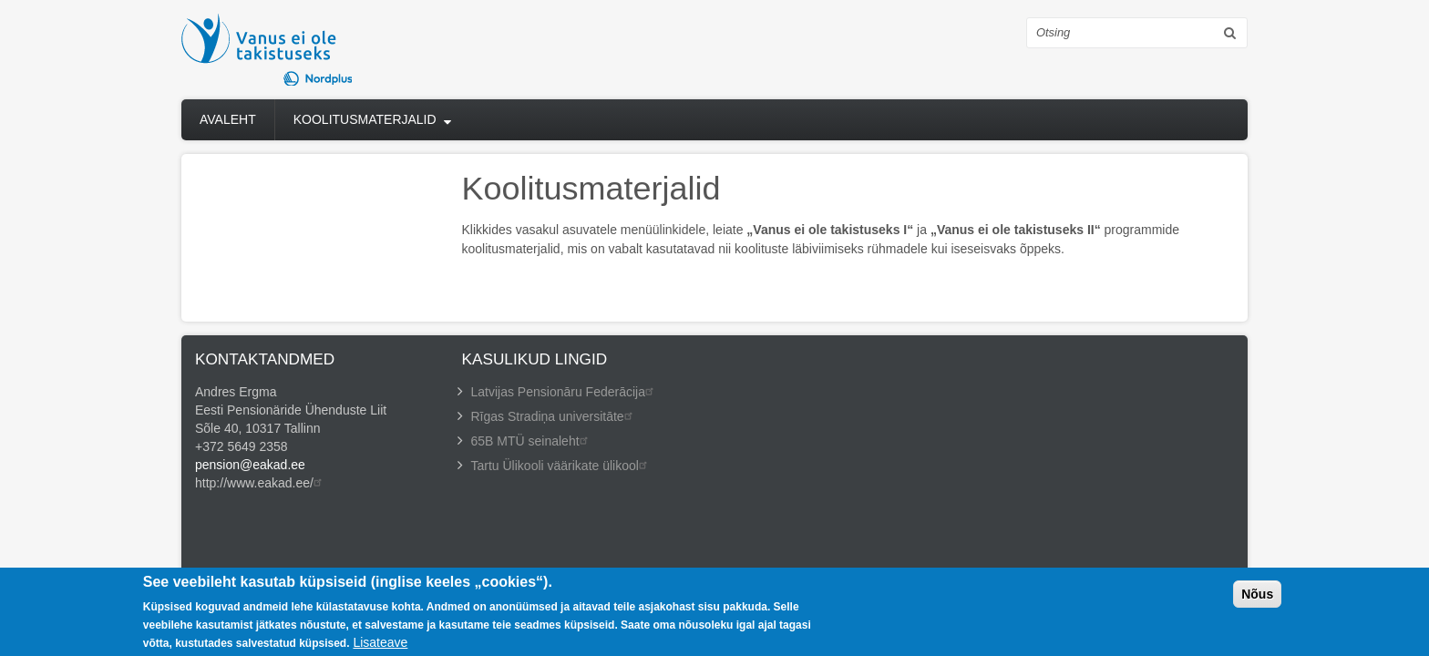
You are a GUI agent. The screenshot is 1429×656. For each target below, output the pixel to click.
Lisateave (380, 644)
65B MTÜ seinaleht (531, 441)
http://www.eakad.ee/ (260, 483)
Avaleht (228, 119)
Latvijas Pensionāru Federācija (564, 391)
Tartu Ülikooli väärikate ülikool (561, 465)
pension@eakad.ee (250, 464)
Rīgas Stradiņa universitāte (554, 416)
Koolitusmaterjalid (365, 119)
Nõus (1257, 596)
